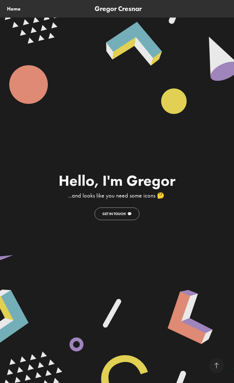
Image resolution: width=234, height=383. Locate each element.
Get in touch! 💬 (117, 214)
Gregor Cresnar (118, 9)
